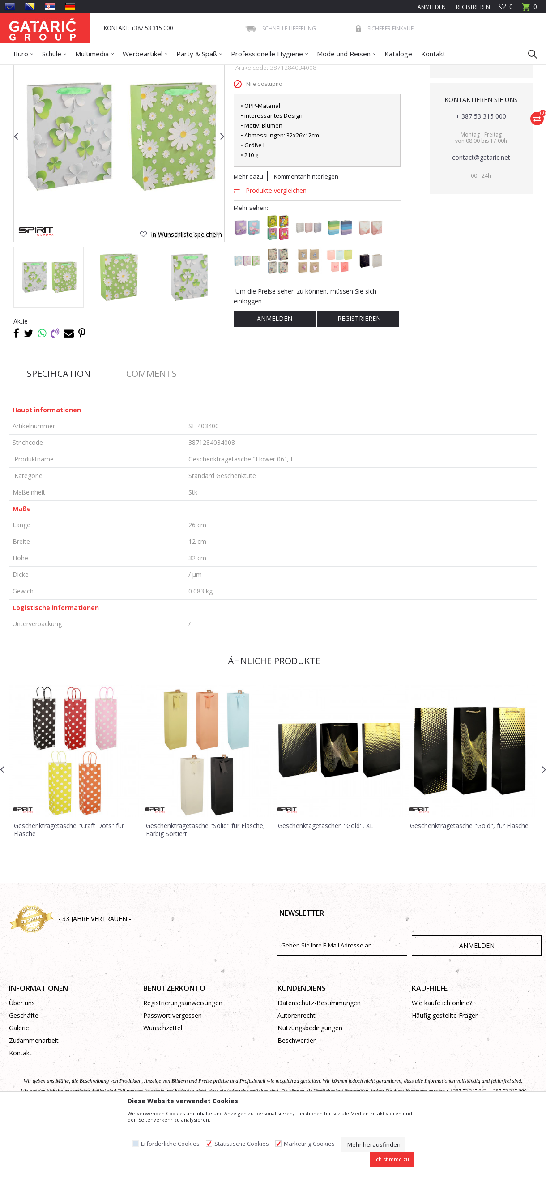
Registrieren (472, 7)
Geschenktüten (135, 70)
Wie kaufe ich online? (442, 1067)
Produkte (63, 70)
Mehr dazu (248, 241)
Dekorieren (95, 70)
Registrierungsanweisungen (182, 1067)
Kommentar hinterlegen (306, 241)
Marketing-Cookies (309, 1143)
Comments (151, 438)
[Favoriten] (506, 7)
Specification (58, 438)
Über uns (22, 1067)
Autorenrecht (296, 1080)
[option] (48, 342)
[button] (528, 53)
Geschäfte (23, 1080)
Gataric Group (27, 70)
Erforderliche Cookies (170, 1143)
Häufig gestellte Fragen (445, 1080)
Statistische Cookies (241, 1143)
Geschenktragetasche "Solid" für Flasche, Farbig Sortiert (205, 895)
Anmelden (274, 383)
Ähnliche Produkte (273, 726)
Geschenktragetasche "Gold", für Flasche (469, 891)
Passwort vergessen (172, 1080)
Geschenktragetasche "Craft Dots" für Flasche (69, 895)
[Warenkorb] (529, 9)
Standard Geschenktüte (189, 70)
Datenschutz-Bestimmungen (319, 1067)
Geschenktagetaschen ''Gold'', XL (325, 891)
